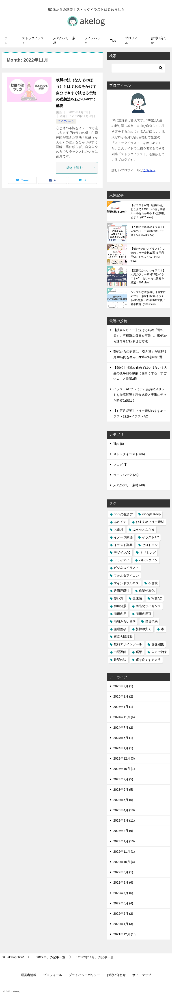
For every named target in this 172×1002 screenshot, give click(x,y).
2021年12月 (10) (125, 934)
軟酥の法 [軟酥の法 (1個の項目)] (120, 660)
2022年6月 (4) (123, 903)
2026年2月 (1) (123, 686)
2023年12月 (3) (124, 758)
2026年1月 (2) (123, 696)
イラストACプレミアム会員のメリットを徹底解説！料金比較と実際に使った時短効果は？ (140, 394)
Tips (113, 40)
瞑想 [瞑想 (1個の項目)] (139, 652)
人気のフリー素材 (64, 40)
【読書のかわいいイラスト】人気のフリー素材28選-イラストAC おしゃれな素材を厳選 (148, 276)
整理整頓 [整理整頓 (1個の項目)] (120, 629)
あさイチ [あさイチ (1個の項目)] (120, 522)
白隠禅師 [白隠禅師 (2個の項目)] (120, 652)
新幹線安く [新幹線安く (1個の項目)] (143, 629)
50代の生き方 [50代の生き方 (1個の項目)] (123, 514)
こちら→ (149, 170)
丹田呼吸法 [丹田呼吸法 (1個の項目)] (121, 591)
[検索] (138, 68)
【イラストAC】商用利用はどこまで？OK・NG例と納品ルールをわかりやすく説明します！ (148, 211)
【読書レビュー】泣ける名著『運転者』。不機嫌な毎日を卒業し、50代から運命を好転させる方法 (140, 335)
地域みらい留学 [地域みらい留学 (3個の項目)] (125, 621)
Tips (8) (118, 443)
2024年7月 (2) (123, 727)
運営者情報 (29, 975)
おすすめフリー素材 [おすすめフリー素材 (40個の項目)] (150, 522)
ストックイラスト (33, 40)
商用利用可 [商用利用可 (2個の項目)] (143, 614)
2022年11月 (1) (124, 851)
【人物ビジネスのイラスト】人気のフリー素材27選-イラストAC (148, 231)
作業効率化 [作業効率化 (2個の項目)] (147, 591)
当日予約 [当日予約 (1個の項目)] (151, 621)
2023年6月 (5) (123, 789)
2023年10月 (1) (124, 769)
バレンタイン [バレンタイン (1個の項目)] (148, 560)
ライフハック (92, 40)
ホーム (7, 40)
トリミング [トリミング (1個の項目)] (148, 552)
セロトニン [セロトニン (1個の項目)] (150, 545)
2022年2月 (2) (123, 913)
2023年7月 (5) (123, 779)
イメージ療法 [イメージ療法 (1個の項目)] (123, 537)
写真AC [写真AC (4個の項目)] (156, 598)
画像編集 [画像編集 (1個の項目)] (157, 644)
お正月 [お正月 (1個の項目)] (118, 529)
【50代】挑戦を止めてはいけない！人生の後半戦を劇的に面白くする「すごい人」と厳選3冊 (140, 373)
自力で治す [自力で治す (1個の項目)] (159, 652)
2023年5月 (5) (123, 800)
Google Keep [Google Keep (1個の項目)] (151, 514)
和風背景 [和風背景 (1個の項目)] (120, 606)
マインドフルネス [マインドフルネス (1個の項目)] (126, 583)
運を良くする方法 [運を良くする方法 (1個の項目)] (148, 660)
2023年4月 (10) (124, 810)
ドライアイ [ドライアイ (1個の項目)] (121, 560)
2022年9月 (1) (123, 872)
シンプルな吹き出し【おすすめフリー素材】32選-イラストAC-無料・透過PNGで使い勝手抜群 (148, 298)
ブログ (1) (120, 464)
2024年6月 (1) (123, 738)
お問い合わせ (158, 40)
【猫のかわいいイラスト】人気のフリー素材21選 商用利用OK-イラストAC (148, 254)
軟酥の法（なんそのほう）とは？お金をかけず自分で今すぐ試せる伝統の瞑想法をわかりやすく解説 (76, 93)
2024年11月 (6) (124, 717)
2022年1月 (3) (123, 924)
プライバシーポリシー (84, 975)
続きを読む (81, 167)
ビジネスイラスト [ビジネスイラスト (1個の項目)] (126, 568)
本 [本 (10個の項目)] (162, 629)
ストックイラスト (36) (129, 454)
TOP (15, 957)
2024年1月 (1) (123, 748)
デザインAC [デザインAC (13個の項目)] (122, 552)
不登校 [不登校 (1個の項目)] (153, 583)
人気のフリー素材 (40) (129, 485)
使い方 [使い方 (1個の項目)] (118, 598)
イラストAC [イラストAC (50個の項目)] (150, 537)
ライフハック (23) (126, 475)
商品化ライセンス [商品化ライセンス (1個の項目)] (148, 606)
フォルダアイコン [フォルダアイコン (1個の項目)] (126, 575)
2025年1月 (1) (123, 707)
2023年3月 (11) (124, 820)
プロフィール (133, 40)
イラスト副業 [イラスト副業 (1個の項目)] (123, 545)
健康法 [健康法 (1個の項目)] (137, 598)
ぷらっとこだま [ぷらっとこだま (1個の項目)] (144, 529)
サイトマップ (141, 975)
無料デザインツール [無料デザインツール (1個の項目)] (128, 644)
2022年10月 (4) (124, 862)
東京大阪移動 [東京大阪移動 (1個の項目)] (123, 636)
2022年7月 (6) (123, 893)
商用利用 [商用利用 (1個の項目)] (120, 614)
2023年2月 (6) (123, 831)
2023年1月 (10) (124, 841)
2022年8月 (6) (123, 882)
